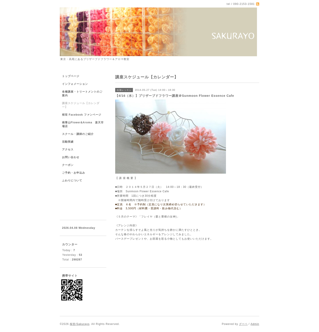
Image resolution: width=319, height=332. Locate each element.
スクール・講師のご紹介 (78, 134)
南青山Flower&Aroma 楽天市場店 (83, 124)
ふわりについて (72, 180)
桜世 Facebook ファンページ (81, 114)
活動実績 (68, 141)
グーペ (243, 324)
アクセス (68, 149)
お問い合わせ (70, 157)
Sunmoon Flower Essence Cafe (147, 191)
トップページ (70, 76)
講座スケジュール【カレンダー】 (80, 105)
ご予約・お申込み (73, 172)
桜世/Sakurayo (79, 324)
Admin (255, 324)
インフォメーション (75, 83)
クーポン (68, 165)
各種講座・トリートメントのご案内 (82, 93)
